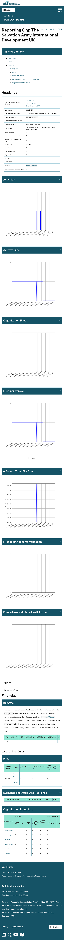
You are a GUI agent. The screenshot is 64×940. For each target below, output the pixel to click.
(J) (60, 178)
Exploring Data (13, 69)
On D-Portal (30, 100)
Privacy (5, 927)
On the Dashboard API (33, 106)
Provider (7, 849)
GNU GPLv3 (23, 895)
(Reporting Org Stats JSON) (51, 29)
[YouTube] (15, 935)
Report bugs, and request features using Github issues (24, 876)
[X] (10, 935)
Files (14, 72)
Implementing (9, 844)
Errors (10, 62)
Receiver (7, 853)
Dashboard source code (11, 872)
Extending (8, 835)
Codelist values (18, 76)
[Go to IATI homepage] (11, 3)
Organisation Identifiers (21, 83)
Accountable (8, 830)
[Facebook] (22, 935)
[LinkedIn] (4, 935)
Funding (7, 839)
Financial (11, 65)
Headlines (12, 58)
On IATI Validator (31, 103)
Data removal (17, 927)
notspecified (31, 166)
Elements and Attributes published (25, 79)
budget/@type (47, 717)
